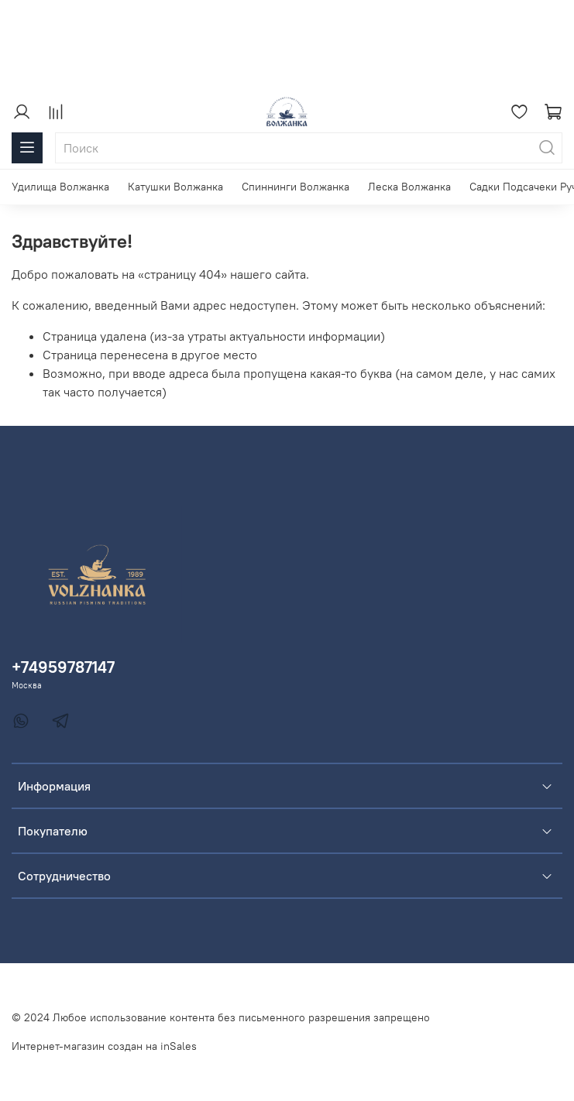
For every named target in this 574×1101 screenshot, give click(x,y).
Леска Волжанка (409, 187)
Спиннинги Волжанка (295, 187)
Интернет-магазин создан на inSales (104, 1046)
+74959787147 (63, 667)
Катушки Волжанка (175, 187)
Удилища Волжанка (60, 187)
